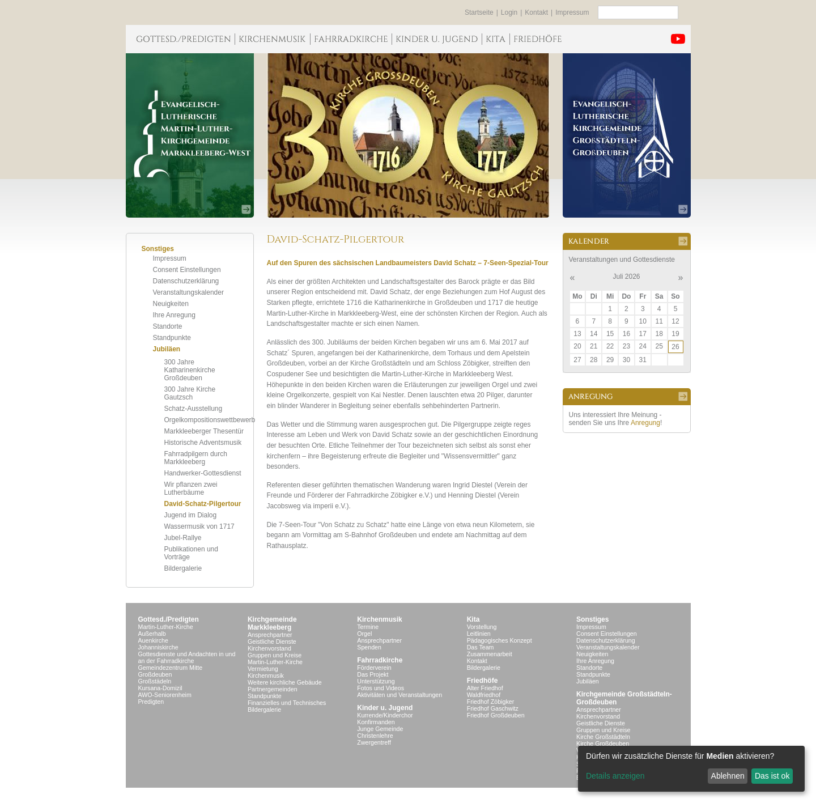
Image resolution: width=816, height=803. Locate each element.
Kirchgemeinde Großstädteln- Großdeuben (624, 698)
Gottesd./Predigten (168, 619)
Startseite (479, 12)
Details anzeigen (615, 775)
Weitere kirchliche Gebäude (285, 682)
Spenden (369, 647)
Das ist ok (772, 775)
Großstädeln (155, 681)
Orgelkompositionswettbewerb (210, 420)
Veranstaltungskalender (188, 292)
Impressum (572, 12)
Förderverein (374, 667)
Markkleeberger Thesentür (204, 431)
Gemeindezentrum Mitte (170, 667)
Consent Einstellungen (187, 270)
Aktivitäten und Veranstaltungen (399, 694)
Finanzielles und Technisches (287, 702)
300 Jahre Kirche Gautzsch (190, 393)
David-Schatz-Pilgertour (202, 504)
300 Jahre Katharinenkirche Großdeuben (189, 370)
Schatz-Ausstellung (193, 409)
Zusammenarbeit (489, 654)
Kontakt (536, 12)
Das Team (480, 647)
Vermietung (263, 668)
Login (509, 12)
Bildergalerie (183, 568)
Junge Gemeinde (380, 728)
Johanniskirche (158, 647)
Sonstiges (592, 619)
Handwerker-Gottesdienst (202, 473)
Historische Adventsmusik (203, 443)
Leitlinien (479, 633)
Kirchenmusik (266, 675)
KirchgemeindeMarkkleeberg (272, 623)
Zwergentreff (374, 742)
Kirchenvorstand (269, 648)
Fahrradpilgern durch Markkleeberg (195, 458)
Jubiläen (167, 349)
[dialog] (691, 769)
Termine (368, 626)
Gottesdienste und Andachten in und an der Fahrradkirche (187, 657)
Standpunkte (172, 338)
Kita (473, 619)
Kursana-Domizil (160, 688)
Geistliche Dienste (272, 641)
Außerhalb (152, 633)
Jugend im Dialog (190, 515)
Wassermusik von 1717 (199, 526)
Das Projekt (372, 674)
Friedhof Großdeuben (496, 715)
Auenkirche (153, 640)
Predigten (151, 701)
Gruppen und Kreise (274, 655)
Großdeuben (155, 674)
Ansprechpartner (270, 634)
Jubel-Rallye (183, 538)
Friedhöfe (482, 681)
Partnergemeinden (273, 689)
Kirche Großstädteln (603, 736)
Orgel (364, 633)
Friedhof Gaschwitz (492, 708)
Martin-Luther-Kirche (165, 626)
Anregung (645, 423)
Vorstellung (482, 626)
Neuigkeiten (171, 304)
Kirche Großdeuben (602, 743)
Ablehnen (728, 775)
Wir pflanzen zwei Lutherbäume (191, 488)
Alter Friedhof (485, 688)
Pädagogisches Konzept (499, 640)
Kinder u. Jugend (385, 708)
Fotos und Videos (380, 688)
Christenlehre (375, 735)
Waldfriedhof (483, 694)
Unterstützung (375, 681)
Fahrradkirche (379, 660)
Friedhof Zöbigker (491, 701)
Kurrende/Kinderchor (385, 715)
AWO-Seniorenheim (165, 694)
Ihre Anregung (174, 315)
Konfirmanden (375, 722)
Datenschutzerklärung (186, 281)
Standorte (167, 326)
